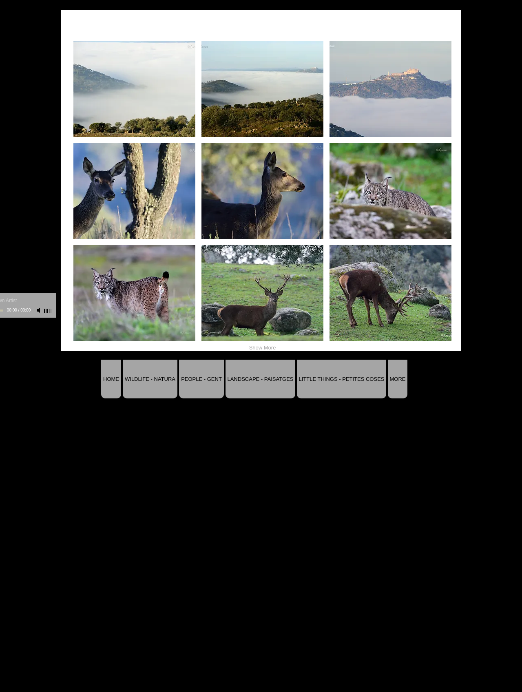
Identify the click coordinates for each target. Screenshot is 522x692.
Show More (262, 348)
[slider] (48, 311)
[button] (134, 89)
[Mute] (39, 310)
